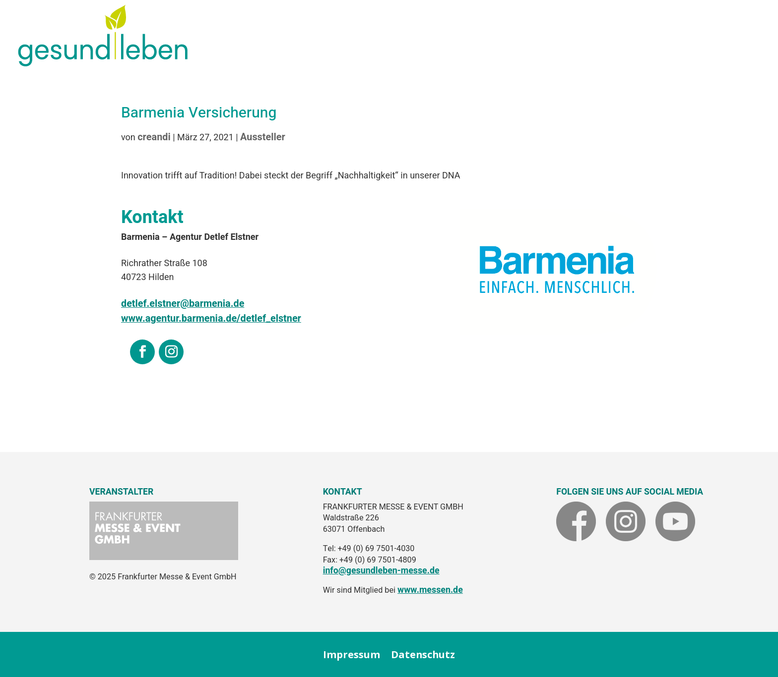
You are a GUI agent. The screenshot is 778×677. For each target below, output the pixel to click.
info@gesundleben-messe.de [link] (381, 570)
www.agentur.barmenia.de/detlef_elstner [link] (211, 318)
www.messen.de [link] (430, 590)
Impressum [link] (351, 655)
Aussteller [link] (262, 137)
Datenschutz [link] (423, 655)
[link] (103, 62)
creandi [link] (153, 137)
